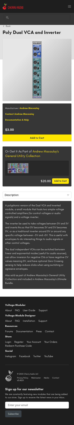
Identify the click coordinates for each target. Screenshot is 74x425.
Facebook (24, 356)
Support (43, 310)
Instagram (10, 356)
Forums (9, 331)
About (8, 310)
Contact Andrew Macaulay (19, 114)
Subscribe (13, 413)
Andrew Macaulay (29, 108)
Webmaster (36, 378)
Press (39, 331)
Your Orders (50, 341)
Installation (29, 320)
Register (18, 341)
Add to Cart (37, 137)
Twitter (37, 356)
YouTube (48, 356)
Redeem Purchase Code (18, 345)
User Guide (29, 310)
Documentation (24, 331)
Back (6, 26)
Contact (49, 331)
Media (46, 378)
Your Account (34, 341)
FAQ (17, 310)
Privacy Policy (22, 378)
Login (8, 341)
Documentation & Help (17, 119)
